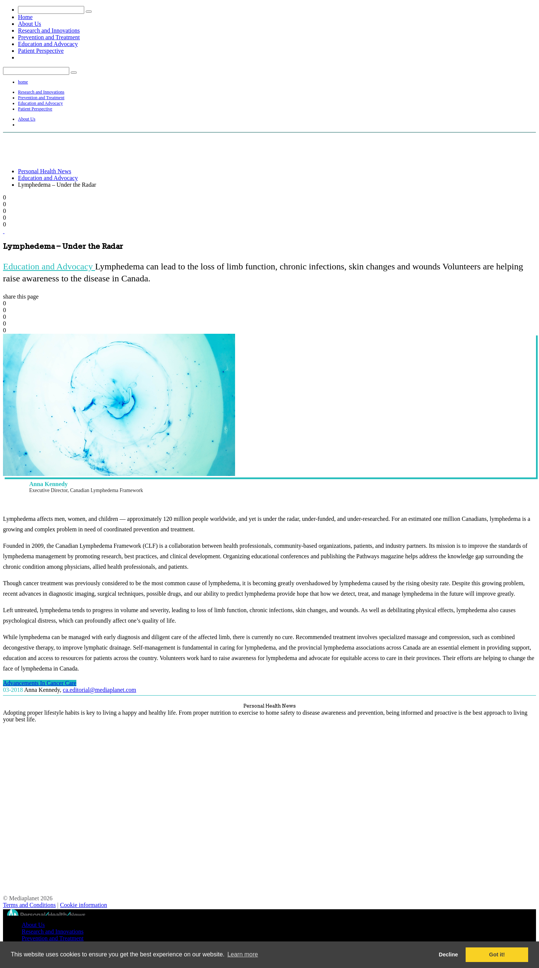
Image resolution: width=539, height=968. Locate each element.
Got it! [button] (497, 955)
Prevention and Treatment (49, 37)
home (23, 82)
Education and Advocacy (48, 44)
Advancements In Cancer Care (39, 683)
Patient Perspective (41, 51)
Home (25, 17)
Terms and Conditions (29, 905)
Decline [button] (448, 955)
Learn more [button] (242, 954)
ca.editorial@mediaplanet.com (99, 690)
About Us (29, 24)
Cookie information (83, 905)
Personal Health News (44, 171)
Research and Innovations (49, 30)
